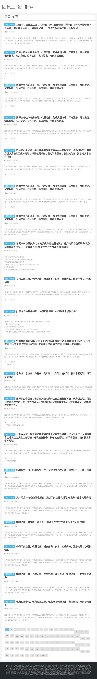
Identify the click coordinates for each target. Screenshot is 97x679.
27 (47, 636)
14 (66, 630)
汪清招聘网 (70, 674)
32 (72, 636)
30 (62, 636)
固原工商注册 (10, 25)
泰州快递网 (40, 668)
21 (17, 636)
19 (7, 636)
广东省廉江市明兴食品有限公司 (41, 673)
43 (42, 642)
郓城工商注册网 (82, 670)
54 (12, 649)
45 (52, 642)
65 (67, 649)
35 (88, 638)
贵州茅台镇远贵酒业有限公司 (20, 673)
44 (47, 642)
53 (7, 649)
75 (32, 655)
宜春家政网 (35, 670)
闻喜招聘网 (46, 674)
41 (32, 642)
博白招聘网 (19, 670)
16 (76, 632)
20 (12, 636)
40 (27, 642)
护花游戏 (68, 665)
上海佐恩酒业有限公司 (43, 671)
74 (27, 655)
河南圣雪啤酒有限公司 (27, 671)
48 (67, 642)
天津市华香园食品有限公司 (67, 670)
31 (67, 636)
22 (22, 636)
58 (32, 649)
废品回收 (61, 665)
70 (7, 655)
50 (77, 645)
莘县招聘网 (48, 668)
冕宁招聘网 (27, 670)
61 (47, 649)
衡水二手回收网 (57, 673)
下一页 (44, 655)
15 (71, 630)
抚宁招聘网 (62, 674)
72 (17, 655)
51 (82, 645)
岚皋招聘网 (12, 670)
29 (57, 636)
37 (12, 642)
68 (82, 651)
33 (77, 636)
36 (7, 642)
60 (42, 649)
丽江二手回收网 (36, 674)
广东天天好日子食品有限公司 (76, 671)
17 (81, 632)
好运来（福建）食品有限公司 (67, 667)
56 (22, 649)
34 (82, 638)
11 (51, 630)
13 (61, 630)
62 (52, 649)
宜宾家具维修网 (57, 668)
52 (88, 645)
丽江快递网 (24, 667)
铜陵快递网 (32, 667)
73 (22, 655)
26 (42, 636)
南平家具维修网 (68, 668)
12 (56, 630)
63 (57, 649)
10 (46, 630)
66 (72, 649)
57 (27, 649)
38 (17, 642)
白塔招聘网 (54, 674)
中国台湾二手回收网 (81, 673)
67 (77, 649)
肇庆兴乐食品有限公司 (58, 671)
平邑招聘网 (32, 668)
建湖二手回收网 (68, 673)
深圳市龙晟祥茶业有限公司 (18, 668)
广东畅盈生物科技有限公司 (49, 670)
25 (37, 636)
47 (62, 642)
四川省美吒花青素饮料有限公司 (46, 667)
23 (27, 636)
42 (37, 642)
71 (12, 655)
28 (52, 636)
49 (72, 642)
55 (17, 649)
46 (57, 642)
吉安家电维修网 (79, 668)
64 (62, 649)
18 (86, 632)
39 (22, 642)
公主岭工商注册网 (14, 667)
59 (37, 649)
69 (88, 651)
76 (37, 655)
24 (32, 636)
